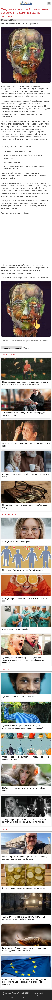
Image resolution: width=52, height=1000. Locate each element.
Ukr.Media (38, 96)
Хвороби (27, 341)
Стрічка (26, 348)
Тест (12, 341)
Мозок (6, 341)
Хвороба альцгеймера (40, 341)
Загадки (19, 341)
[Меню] (49, 3)
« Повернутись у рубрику (11, 348)
